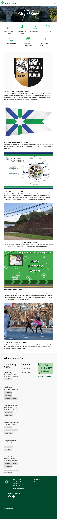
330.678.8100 (20, 488)
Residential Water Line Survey (10, 441)
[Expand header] (55, 3)
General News (8, 378)
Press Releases (8, 412)
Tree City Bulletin (45, 376)
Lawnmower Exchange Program (10, 373)
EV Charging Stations (11, 422)
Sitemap (36, 482)
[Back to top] (28, 514)
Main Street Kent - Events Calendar (10, 457)
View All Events (25, 372)
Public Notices (8, 415)
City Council (8, 395)
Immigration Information (8, 386)
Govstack (11, 508)
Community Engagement (11, 398)
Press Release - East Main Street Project (11, 406)
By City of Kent (7, 376)
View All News (8, 472)
